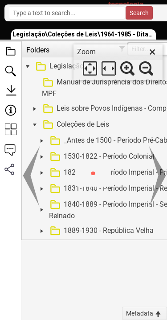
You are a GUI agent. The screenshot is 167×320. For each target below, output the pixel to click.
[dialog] (118, 62)
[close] (152, 52)
